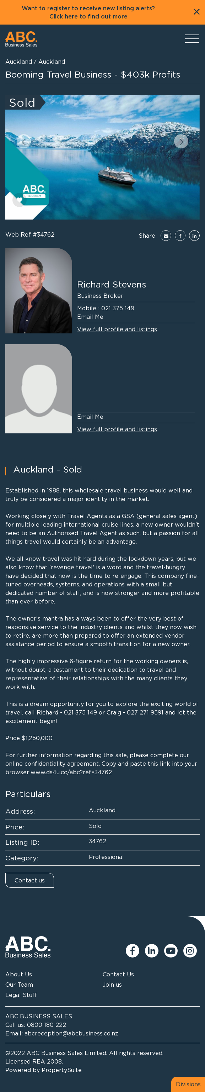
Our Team (19, 984)
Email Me (90, 316)
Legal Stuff (21, 995)
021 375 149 (117, 308)
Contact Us (118, 974)
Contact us (30, 880)
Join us (112, 984)
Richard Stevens (111, 284)
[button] (24, 141)
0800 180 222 (46, 1025)
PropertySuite (62, 1070)
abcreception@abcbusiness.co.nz (71, 1033)
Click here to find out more (88, 17)
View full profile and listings (117, 329)
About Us (18, 974)
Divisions (188, 1084)
